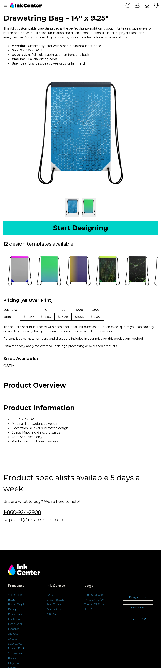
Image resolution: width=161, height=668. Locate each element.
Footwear (14, 619)
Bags (11, 599)
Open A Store (138, 607)
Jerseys (12, 638)
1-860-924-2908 (22, 512)
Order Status (55, 599)
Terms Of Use (93, 595)
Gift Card (52, 614)
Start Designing (80, 228)
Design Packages (137, 618)
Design (13, 609)
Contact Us (53, 609)
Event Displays (18, 604)
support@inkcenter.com (33, 520)
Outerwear (15, 653)
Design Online (138, 597)
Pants (12, 658)
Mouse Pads (16, 648)
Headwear (15, 624)
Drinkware (15, 614)
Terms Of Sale (94, 604)
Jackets (13, 634)
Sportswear (16, 643)
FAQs (50, 595)
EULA (88, 609)
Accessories (15, 595)
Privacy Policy (94, 599)
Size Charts (54, 604)
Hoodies (13, 629)
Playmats (14, 663)
